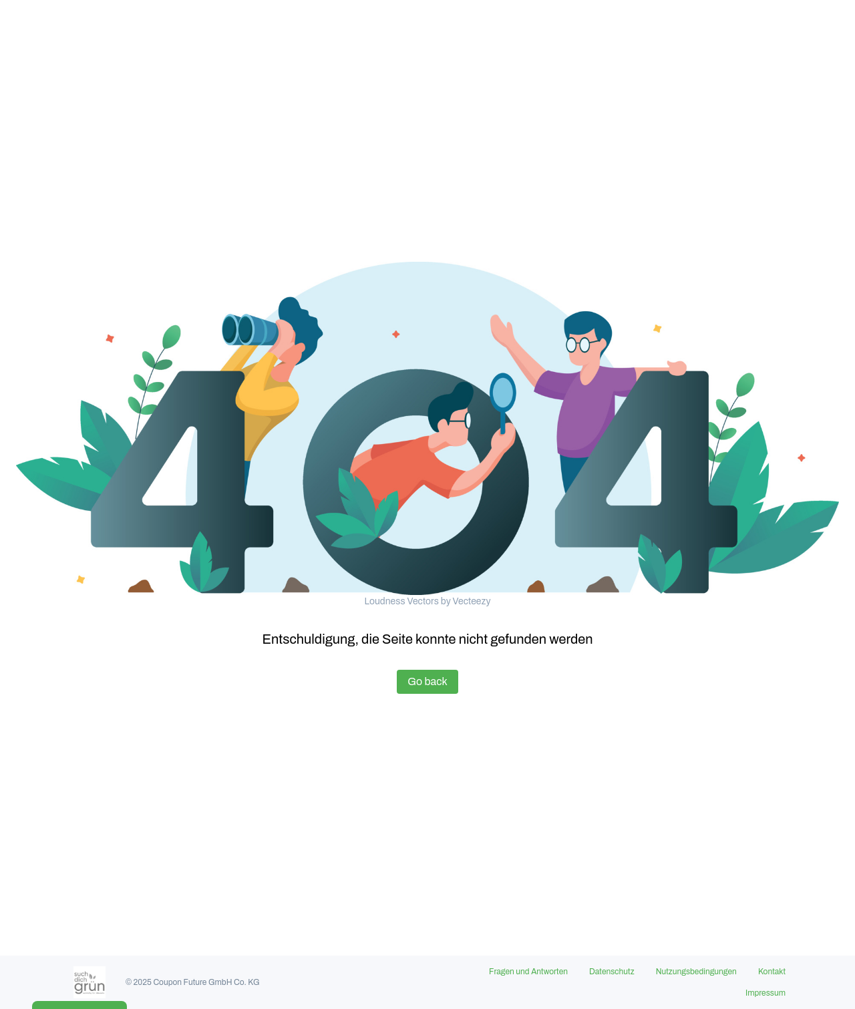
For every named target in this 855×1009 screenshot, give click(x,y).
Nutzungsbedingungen (696, 971)
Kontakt (772, 971)
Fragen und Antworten (528, 971)
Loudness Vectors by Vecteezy (427, 601)
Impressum (765, 993)
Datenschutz (612, 971)
